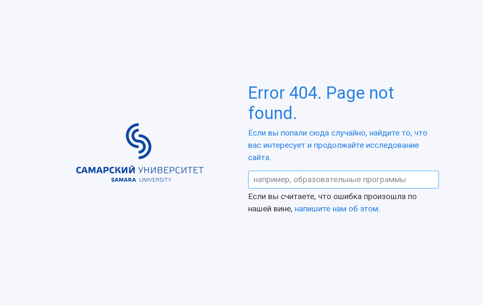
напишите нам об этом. (337, 209)
